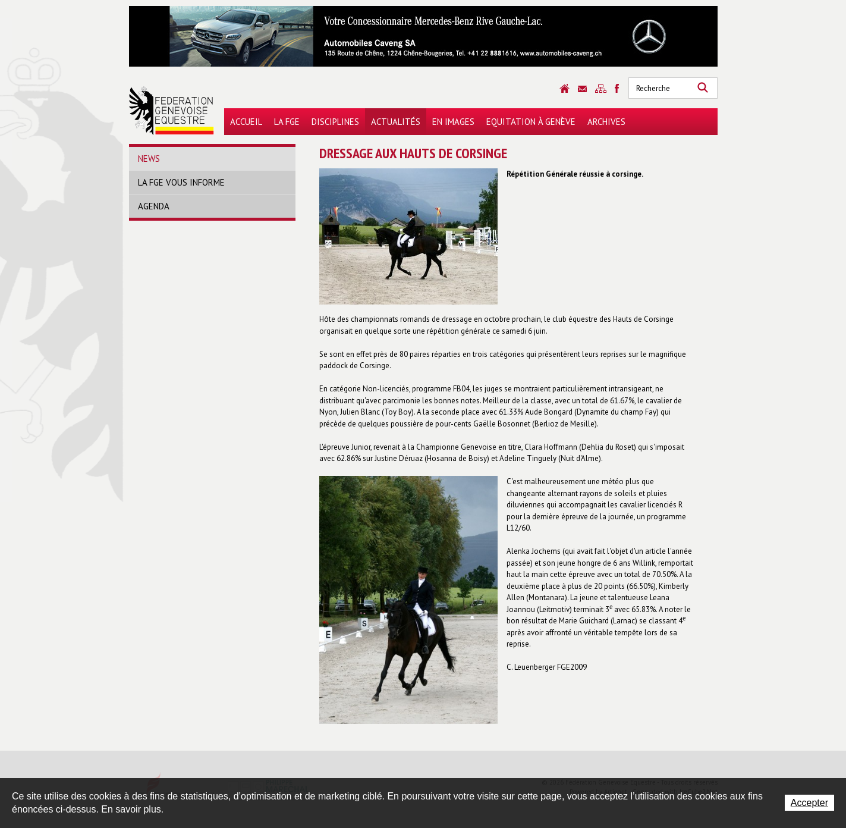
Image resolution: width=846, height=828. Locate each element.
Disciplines (335, 121)
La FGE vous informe (181, 182)
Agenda (153, 206)
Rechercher (702, 88)
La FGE (287, 121)
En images (453, 121)
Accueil (246, 121)
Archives (606, 121)
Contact (582, 89)
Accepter (809, 803)
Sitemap (600, 88)
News (149, 158)
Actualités (395, 121)
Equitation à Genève (530, 121)
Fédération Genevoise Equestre (171, 110)
